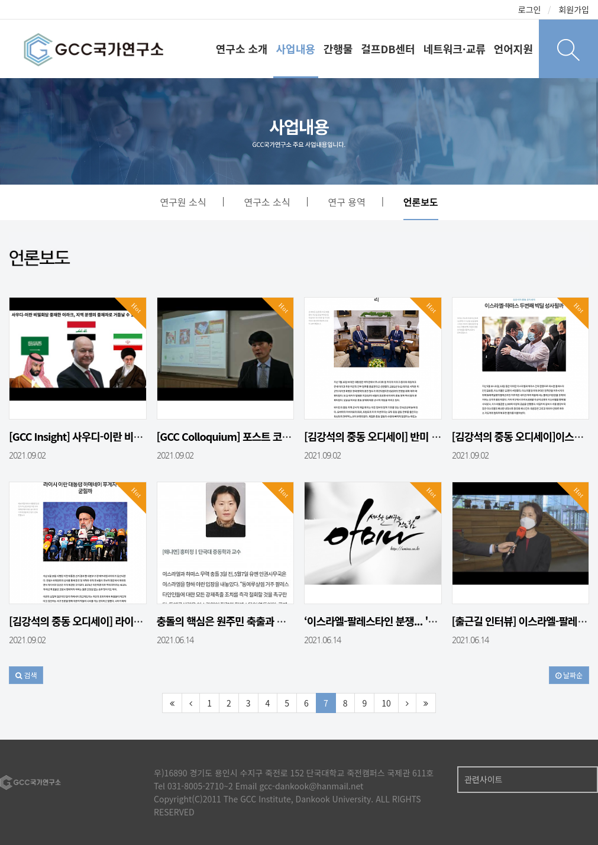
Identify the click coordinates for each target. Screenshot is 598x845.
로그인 (529, 9)
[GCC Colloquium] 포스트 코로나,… (235, 436)
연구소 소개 (242, 48)
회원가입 (573, 9)
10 (386, 703)
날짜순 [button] (569, 675)
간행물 (338, 48)
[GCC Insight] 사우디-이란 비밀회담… (90, 436)
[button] (26, 675)
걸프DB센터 (388, 48)
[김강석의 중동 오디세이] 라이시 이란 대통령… (106, 620)
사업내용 (295, 48)
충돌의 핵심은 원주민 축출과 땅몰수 (231, 620)
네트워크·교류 (455, 48)
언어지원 (513, 48)
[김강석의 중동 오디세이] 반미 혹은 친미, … (395, 436)
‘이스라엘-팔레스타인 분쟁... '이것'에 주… (392, 620)
